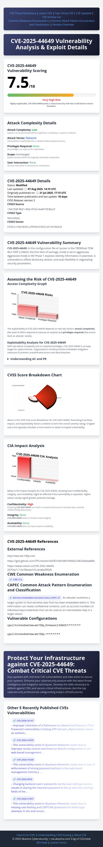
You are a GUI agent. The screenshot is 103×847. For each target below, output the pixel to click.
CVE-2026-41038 (25, 759)
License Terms (58, 842)
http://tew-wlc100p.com (21, 556)
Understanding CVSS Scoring (54, 835)
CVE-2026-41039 (25, 740)
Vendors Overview (63, 24)
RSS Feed (41, 842)
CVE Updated (83, 13)
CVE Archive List (51, 17)
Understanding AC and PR (28, 359)
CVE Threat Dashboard (23, 13)
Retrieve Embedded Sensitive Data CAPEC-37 (36, 597)
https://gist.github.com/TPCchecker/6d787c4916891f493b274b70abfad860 (51, 561)
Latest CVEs (45, 13)
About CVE (80, 835)
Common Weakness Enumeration (28, 21)
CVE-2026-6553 (24, 779)
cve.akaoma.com (60, 839)
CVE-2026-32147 (25, 720)
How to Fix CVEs (26, 835)
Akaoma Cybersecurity (35, 839)
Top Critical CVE (64, 13)
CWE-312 (17, 579)
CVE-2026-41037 (25, 798)
